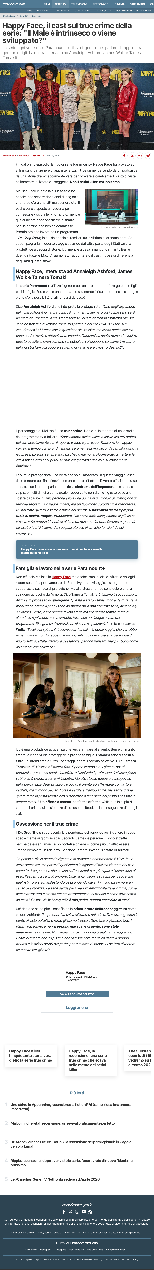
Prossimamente (123, 10)
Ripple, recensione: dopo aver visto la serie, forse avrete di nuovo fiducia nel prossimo (72, 1163)
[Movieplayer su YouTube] (83, 1212)
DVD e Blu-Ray (143, 10)
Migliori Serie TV (61, 10)
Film (47, 4)
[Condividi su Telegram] (148, 155)
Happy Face (61, 578)
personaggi (101, 4)
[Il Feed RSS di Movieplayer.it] (90, 1212)
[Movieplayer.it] (14, 4)
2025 (79, 977)
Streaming (137, 4)
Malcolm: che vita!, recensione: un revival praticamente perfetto (63, 1124)
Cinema (120, 4)
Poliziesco (89, 977)
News (29, 10)
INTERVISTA (9, 155)
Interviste (36, 16)
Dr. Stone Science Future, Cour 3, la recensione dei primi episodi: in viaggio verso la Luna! (71, 1145)
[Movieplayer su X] (70, 1212)
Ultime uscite (103, 10)
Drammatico (72, 981)
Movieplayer (9, 16)
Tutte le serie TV (83, 10)
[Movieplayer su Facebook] (64, 1212)
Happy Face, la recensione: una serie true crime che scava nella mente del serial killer (88, 1061)
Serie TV (60, 4)
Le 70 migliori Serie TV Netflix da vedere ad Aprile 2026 (55, 1180)
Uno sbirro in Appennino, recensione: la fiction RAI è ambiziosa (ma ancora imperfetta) (71, 1107)
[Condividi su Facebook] (124, 155)
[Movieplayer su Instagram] (77, 1212)
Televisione (79, 4)
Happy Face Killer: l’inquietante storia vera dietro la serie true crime (30, 1057)
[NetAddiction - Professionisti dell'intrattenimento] (85, 1244)
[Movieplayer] (77, 1206)
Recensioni (42, 10)
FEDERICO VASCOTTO (31, 155)
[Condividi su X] (132, 155)
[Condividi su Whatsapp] (140, 155)
